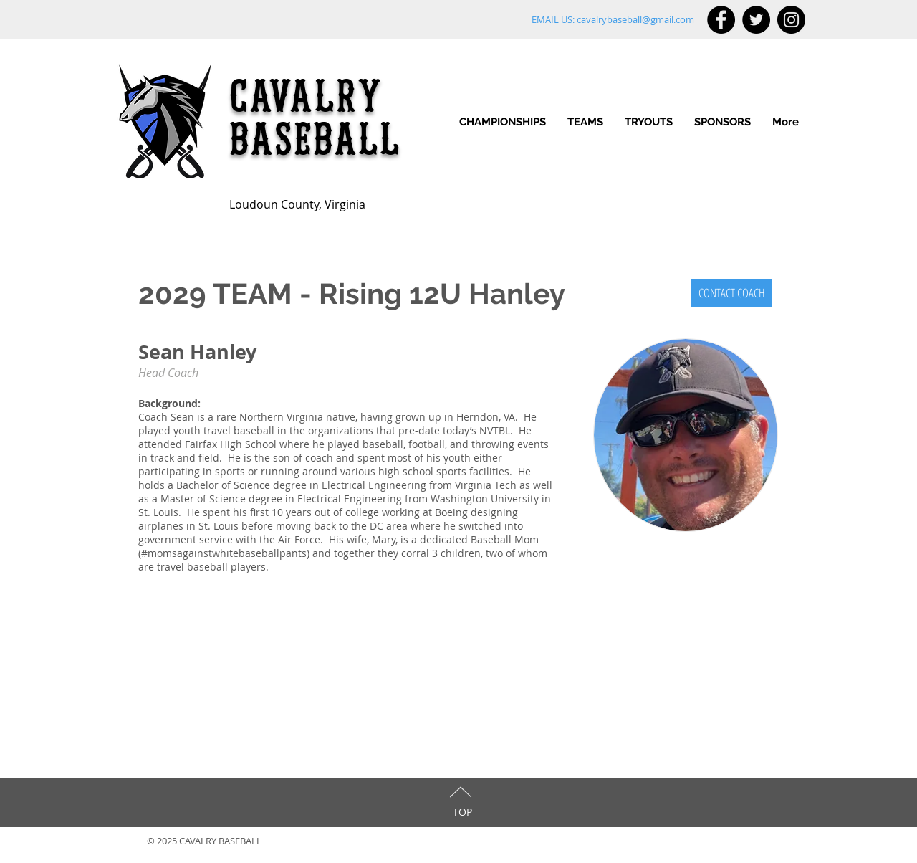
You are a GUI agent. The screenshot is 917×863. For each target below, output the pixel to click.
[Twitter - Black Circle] (756, 20)
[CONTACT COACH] (731, 293)
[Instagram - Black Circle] (791, 20)
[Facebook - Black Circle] (721, 20)
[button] (585, 122)
